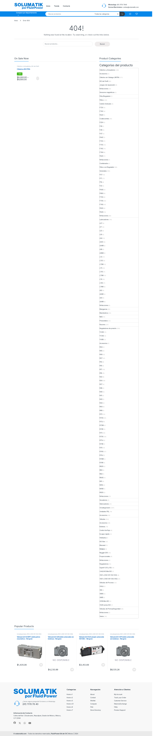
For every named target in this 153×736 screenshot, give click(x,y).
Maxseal (102, 545)
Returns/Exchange (120, 704)
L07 (101, 223)
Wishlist (92, 701)
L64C (101, 242)
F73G (101, 201)
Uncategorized (105, 508)
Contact (93, 697)
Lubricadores (104, 219)
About (92, 694)
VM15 (101, 597)
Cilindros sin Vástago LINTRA (109, 77)
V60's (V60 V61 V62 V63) (109, 579)
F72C (101, 141)
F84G (101, 212)
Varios (102, 616)
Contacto (66, 6)
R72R (101, 429)
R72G (101, 418)
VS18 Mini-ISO (104, 601)
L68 (101, 249)
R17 (101, 369)
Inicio (48, 6)
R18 (101, 373)
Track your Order (120, 697)
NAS (101, 317)
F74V (101, 111)
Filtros (102, 100)
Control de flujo (105, 530)
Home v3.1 (70, 704)
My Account (118, 694)
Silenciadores (104, 504)
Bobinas (102, 526)
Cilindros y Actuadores (24, 66)
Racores (102, 324)
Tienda (56, 6)
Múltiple (102, 549)
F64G (101, 189)
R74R (101, 463)
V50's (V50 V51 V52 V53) (108, 575)
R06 (101, 354)
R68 (101, 410)
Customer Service (120, 701)
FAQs (116, 707)
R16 (101, 366)
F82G (101, 208)
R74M (101, 459)
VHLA (101, 586)
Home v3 (70, 701)
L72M (101, 264)
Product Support (119, 710)
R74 (101, 448)
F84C (101, 156)
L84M (101, 302)
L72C (101, 260)
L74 (101, 279)
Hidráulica (103, 538)
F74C (101, 148)
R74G (101, 451)
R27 (101, 384)
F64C (101, 137)
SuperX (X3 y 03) (106, 568)
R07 (101, 358)
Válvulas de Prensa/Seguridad (110, 609)
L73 (101, 268)
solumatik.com (20, 734)
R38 (101, 388)
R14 (101, 362)
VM (101, 590)
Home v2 (70, 697)
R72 (101, 414)
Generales (103, 171)
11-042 (102, 336)
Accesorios (103, 74)
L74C (101, 283)
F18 (101, 182)
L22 (101, 231)
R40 (101, 392)
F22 (101, 186)
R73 (101, 433)
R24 (101, 380)
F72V (101, 107)
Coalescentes (104, 119)
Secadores (103, 500)
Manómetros (104, 313)
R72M (101, 425)
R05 (101, 351)
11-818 (102, 339)
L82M (101, 294)
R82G (101, 466)
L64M (101, 246)
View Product (37, 78)
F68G (101, 193)
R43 (101, 399)
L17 (101, 227)
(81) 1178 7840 (122, 5)
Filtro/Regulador (105, 96)
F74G (101, 204)
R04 (101, 347)
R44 (101, 403)
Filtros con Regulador (107, 167)
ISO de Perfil (35, 66)
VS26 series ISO (105, 605)
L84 (101, 298)
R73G (101, 436)
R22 (101, 377)
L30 (101, 234)
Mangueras (103, 309)
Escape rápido (105, 534)
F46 (101, 130)
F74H (101, 152)
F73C (101, 145)
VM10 (101, 594)
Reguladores (104, 564)
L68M (101, 253)
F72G (101, 197)
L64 (101, 238)
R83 (101, 470)
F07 (101, 175)
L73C (101, 272)
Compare (93, 704)
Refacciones (104, 89)
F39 (101, 126)
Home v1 (69, 694)
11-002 (102, 332)
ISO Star (102, 541)
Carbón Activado (105, 104)
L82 (101, 290)
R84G (101, 477)
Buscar (102, 44)
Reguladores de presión (108, 328)
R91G (101, 485)
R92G (101, 492)
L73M (101, 275)
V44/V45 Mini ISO (106, 571)
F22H (101, 122)
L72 (101, 257)
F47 (101, 133)
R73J (101, 440)
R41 (101, 395)
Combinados (104, 163)
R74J (101, 455)
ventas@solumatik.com (131, 7)
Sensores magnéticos (107, 92)
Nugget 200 (104, 553)
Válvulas (102, 519)
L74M (101, 287)
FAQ (91, 707)
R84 (101, 474)
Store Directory (95, 710)
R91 (101, 481)
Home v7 (70, 710)
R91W (101, 489)
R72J (101, 421)
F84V (101, 115)
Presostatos (104, 321)
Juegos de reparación (107, 85)
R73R (101, 444)
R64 (101, 407)
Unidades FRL (104, 511)
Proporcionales (105, 556)
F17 (101, 178)
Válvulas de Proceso (107, 582)
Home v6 (70, 707)
